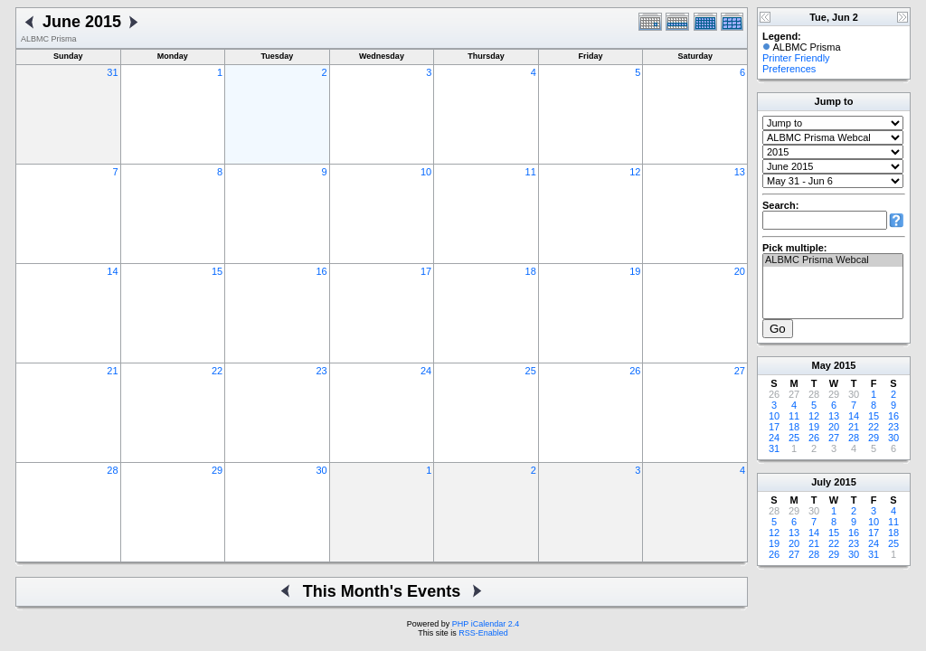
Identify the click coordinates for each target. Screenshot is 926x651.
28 (112, 470)
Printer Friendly (796, 57)
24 (425, 370)
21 (112, 370)
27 (739, 370)
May (821, 365)
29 (217, 470)
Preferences (789, 68)
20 (739, 271)
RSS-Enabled (483, 632)
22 (217, 370)
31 (112, 72)
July (821, 481)
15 (217, 271)
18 (530, 271)
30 (321, 470)
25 (530, 370)
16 (321, 271)
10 (425, 171)
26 (634, 370)
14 (112, 271)
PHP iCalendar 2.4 (485, 623)
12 (634, 171)
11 (530, 171)
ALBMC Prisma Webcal (832, 260)
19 (634, 271)
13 (739, 171)
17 (425, 271)
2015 (844, 365)
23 (321, 370)
